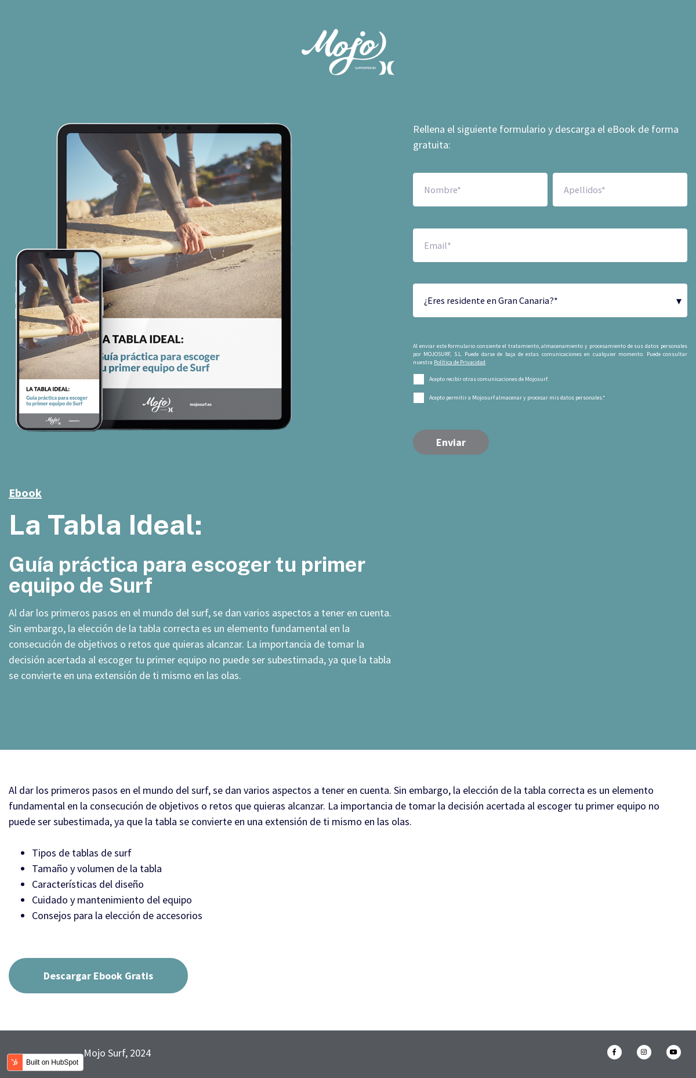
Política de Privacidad (459, 362)
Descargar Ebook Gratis (98, 975)
